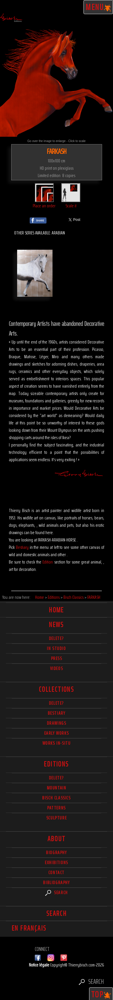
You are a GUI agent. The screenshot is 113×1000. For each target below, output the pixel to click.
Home (56, 610)
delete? (56, 638)
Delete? (56, 777)
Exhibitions (56, 862)
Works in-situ (56, 743)
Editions (56, 764)
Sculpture (56, 817)
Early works (56, 733)
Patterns (56, 807)
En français (29, 928)
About (57, 838)
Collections (56, 689)
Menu (98, 7)
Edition (47, 562)
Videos (56, 668)
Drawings (56, 723)
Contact (56, 872)
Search (56, 892)
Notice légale (39, 965)
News (56, 624)
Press (56, 658)
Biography (56, 852)
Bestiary (22, 547)
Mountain (56, 787)
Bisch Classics (56, 797)
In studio (56, 648)
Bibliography (56, 882)
